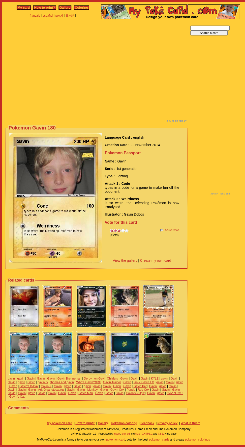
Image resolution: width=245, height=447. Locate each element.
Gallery (65, 7)
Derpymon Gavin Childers (101, 378)
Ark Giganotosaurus (51, 389)
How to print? (44, 7)
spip (137, 433)
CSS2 (161, 433)
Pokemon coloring (124, 423)
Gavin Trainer (112, 382)
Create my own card (155, 260)
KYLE (155, 378)
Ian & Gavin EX (144, 382)
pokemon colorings (197, 439)
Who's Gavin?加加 (88, 382)
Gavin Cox (117, 389)
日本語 (69, 15)
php (124, 433)
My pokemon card (59, 423)
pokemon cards (159, 439)
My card (24, 7)
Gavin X (46, 386)
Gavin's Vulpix (135, 393)
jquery (117, 433)
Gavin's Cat (17, 396)
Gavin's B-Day (29, 386)
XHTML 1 (147, 433)
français (35, 15)
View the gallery (125, 260)
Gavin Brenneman (69, 378)
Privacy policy (167, 423)
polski (59, 15)
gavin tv (43, 382)
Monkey (92, 389)
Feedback (147, 423)
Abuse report (172, 230)
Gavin (30, 378)
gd (128, 433)
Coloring (81, 7)
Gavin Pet (140, 386)
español (48, 15)
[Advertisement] (46, 72)
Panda (131, 389)
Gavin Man (85, 393)
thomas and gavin (62, 382)
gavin (11, 378)
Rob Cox (143, 389)
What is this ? (190, 423)
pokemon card (115, 439)
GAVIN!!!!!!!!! (175, 393)
